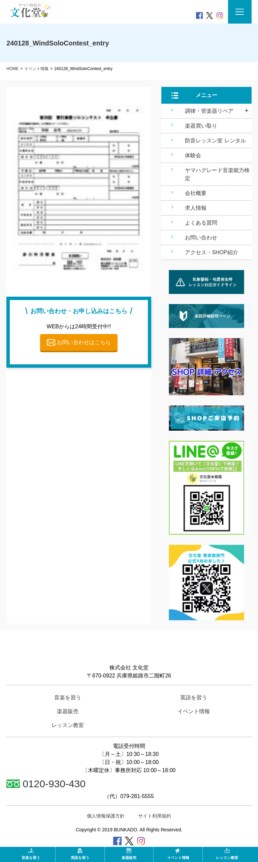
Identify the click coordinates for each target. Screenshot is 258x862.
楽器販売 (129, 854)
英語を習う (80, 854)
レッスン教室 (227, 854)
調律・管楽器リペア (209, 111)
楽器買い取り (201, 126)
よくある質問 (201, 223)
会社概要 (195, 193)
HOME (12, 68)
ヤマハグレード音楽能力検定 (217, 174)
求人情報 (195, 208)
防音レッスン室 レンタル (215, 140)
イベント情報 (36, 68)
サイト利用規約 (154, 816)
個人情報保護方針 (106, 816)
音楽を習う (31, 854)
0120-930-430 (46, 783)
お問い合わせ (201, 237)
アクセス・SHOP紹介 (211, 252)
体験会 (193, 155)
